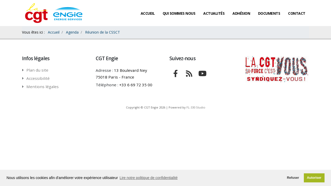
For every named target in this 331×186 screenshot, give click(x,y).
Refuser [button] (293, 178)
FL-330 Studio (195, 107)
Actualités (213, 13)
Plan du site (37, 70)
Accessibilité (38, 78)
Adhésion (241, 13)
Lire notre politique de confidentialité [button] (149, 178)
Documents (269, 13)
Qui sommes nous (179, 13)
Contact (296, 13)
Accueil (148, 13)
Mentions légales (42, 86)
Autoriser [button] (314, 178)
